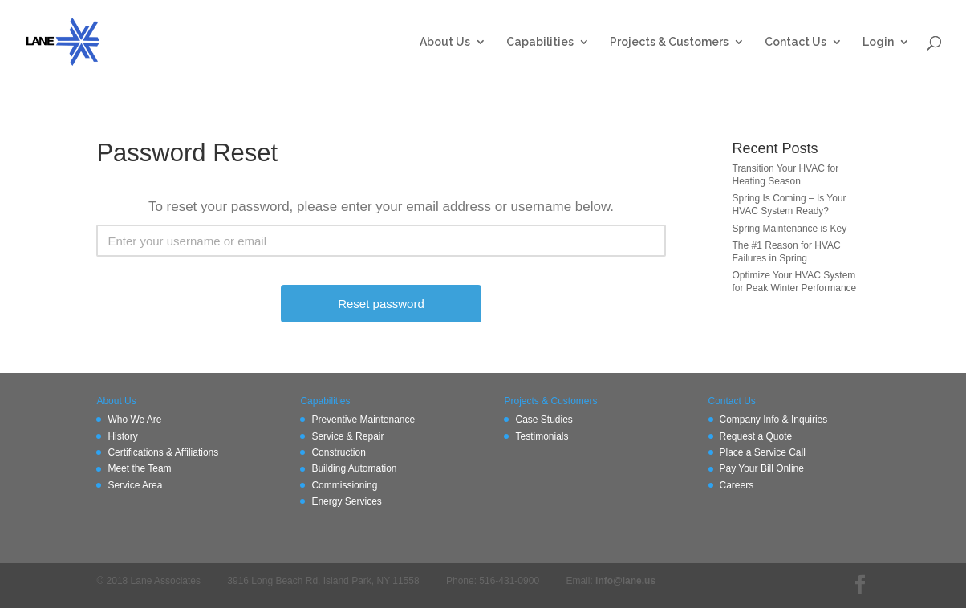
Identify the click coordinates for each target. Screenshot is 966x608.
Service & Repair (347, 436)
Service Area (135, 485)
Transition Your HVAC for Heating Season (786, 175)
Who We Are (134, 419)
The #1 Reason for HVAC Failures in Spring (787, 252)
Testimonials (541, 436)
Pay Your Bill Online (762, 468)
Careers (737, 485)
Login (878, 42)
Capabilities (540, 42)
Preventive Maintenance (363, 419)
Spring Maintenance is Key (790, 228)
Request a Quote (756, 436)
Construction (338, 452)
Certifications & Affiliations (163, 452)
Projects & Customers (669, 42)
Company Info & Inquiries (774, 419)
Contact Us (795, 42)
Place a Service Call (763, 452)
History (122, 436)
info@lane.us (625, 580)
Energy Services (346, 501)
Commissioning (344, 485)
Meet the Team (139, 468)
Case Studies (543, 419)
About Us (445, 42)
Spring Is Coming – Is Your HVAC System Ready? (789, 205)
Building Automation (353, 468)
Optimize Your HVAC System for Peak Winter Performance (795, 282)
